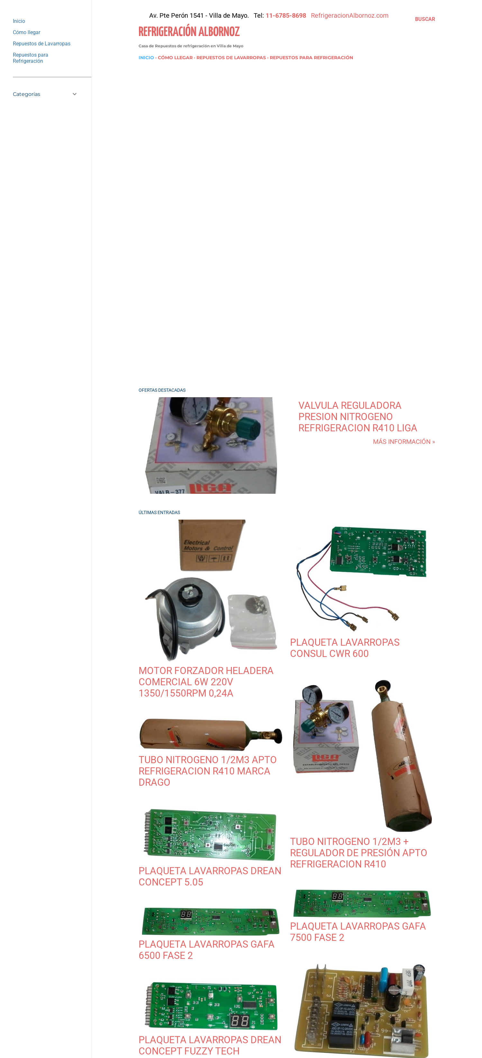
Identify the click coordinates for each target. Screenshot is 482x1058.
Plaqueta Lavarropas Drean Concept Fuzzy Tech (210, 1045)
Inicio (146, 58)
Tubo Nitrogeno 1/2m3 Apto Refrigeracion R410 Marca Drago (208, 771)
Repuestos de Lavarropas (231, 58)
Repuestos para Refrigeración (311, 58)
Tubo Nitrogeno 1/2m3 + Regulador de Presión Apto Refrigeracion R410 (358, 853)
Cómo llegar (175, 58)
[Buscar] (425, 19)
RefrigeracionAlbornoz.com (350, 15)
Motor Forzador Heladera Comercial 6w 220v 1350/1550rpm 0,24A (206, 682)
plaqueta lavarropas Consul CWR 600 (345, 648)
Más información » (404, 441)
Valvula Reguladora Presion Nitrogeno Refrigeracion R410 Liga (357, 417)
